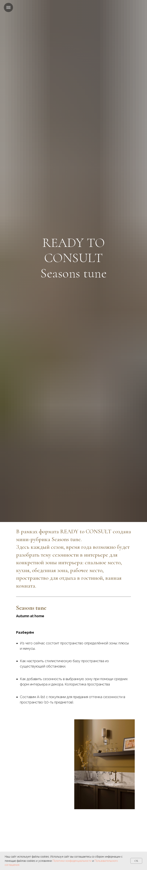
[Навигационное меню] (8, 7)
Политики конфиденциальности (72, 860)
